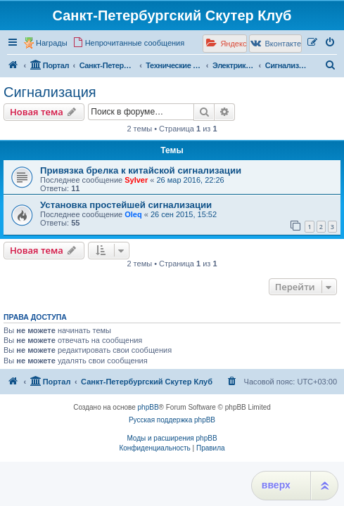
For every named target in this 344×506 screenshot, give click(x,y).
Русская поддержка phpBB (172, 420)
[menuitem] (128, 42)
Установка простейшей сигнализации (126, 205)
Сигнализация (50, 92)
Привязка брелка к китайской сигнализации (140, 170)
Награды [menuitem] (52, 43)
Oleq (133, 214)
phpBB (148, 407)
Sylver (136, 180)
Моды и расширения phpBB (172, 438)
